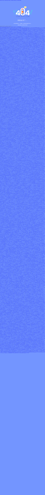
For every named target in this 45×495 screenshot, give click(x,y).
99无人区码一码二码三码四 (24, 250)
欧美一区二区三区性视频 (28, 96)
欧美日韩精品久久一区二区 (17, 162)
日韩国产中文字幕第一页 (5, 346)
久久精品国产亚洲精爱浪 (22, 343)
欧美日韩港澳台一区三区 (19, 251)
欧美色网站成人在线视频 (4, 275)
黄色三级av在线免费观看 (34, 27)
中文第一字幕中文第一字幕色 (17, 34)
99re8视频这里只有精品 (34, 75)
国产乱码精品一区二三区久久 (19, 175)
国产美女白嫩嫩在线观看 (36, 274)
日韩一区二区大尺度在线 (38, 320)
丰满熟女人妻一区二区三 (10, 36)
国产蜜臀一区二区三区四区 (19, 66)
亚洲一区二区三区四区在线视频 (41, 166)
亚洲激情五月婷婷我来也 (8, 330)
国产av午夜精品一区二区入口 (3, 92)
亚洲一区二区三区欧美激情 (40, 292)
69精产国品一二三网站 (13, 138)
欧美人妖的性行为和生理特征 (10, 92)
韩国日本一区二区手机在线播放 (18, 39)
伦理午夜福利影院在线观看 (5, 217)
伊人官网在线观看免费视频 (30, 237)
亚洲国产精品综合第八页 (11, 107)
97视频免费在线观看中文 (35, 100)
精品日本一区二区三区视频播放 (8, 258)
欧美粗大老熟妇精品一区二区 (12, 236)
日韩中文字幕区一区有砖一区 (27, 29)
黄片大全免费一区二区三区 (38, 253)
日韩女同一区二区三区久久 (26, 99)
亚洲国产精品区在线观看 (11, 216)
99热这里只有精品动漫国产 (29, 289)
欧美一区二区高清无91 (29, 252)
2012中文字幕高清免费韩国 (32, 236)
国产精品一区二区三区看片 (37, 89)
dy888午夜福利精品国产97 (24, 340)
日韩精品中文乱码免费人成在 (41, 70)
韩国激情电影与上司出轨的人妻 (37, 148)
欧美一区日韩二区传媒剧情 (26, 189)
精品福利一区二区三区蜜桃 (10, 89)
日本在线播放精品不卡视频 (18, 101)
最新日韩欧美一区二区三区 (40, 282)
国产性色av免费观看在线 (17, 224)
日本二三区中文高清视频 (30, 121)
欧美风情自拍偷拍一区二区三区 (16, 148)
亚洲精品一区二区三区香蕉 (11, 61)
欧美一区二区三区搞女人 (8, 141)
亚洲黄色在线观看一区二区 (19, 59)
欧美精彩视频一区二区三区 (36, 38)
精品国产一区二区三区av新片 (30, 101)
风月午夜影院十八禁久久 (31, 189)
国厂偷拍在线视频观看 (9, 310)
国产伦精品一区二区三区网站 (5, 309)
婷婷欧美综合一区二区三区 (24, 190)
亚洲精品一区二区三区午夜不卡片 (30, 156)
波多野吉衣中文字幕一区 (10, 44)
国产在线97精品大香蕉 (7, 329)
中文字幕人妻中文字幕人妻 (32, 35)
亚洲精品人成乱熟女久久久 (40, 76)
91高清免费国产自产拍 (40, 217)
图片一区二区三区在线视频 (28, 302)
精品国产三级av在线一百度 (29, 52)
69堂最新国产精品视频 (15, 324)
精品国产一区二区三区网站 (31, 120)
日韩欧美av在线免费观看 (9, 349)
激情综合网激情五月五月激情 (19, 300)
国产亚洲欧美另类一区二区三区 (14, 296)
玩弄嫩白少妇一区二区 (8, 138)
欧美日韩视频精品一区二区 (21, 44)
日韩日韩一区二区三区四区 (39, 200)
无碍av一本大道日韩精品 (8, 123)
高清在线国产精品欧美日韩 (16, 111)
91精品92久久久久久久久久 (13, 336)
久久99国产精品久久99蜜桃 (27, 44)
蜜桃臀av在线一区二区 (33, 103)
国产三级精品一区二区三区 (23, 212)
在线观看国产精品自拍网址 (34, 305)
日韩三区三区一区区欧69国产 (3, 147)
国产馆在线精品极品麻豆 (30, 132)
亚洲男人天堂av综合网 (5, 319)
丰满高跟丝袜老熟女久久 (25, 59)
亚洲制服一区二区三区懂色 (27, 53)
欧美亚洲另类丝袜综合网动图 (8, 293)
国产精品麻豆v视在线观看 (41, 168)
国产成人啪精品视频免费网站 (15, 41)
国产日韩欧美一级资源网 (19, 125)
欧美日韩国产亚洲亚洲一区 (17, 237)
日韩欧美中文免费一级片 (15, 279)
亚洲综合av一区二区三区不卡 (38, 295)
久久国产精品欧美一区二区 (34, 230)
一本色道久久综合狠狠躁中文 (41, 315)
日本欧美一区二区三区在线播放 (27, 258)
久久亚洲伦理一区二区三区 (35, 319)
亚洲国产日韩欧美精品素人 (41, 52)
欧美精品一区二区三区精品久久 (20, 231)
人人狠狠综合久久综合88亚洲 (5, 202)
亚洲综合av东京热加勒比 (14, 333)
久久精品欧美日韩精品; (17, 159)
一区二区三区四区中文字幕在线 (32, 204)
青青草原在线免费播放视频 (38, 179)
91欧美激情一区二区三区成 (16, 243)
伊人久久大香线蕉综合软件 (38, 65)
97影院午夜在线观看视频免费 (20, 329)
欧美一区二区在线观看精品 (8, 223)
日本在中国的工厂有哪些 (8, 154)
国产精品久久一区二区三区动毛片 (6, 79)
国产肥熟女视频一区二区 (28, 341)
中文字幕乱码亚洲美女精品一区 (35, 127)
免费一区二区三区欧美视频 (10, 279)
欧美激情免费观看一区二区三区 (8, 69)
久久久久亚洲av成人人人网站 (23, 267)
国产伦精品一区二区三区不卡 (25, 90)
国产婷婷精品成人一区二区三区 (29, 349)
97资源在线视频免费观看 (33, 257)
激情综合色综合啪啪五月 (27, 310)
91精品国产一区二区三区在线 (24, 120)
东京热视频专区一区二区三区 (25, 179)
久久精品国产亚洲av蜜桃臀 (22, 344)
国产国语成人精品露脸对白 (19, 113)
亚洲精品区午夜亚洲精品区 (31, 77)
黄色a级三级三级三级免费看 (28, 185)
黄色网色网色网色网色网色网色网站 (12, 251)
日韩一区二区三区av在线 (37, 106)
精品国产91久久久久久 (6, 298)
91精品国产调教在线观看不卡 (32, 219)
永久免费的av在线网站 (34, 86)
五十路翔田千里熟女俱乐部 (40, 73)
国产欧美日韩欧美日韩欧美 (10, 206)
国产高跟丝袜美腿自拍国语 (41, 158)
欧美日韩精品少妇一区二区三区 (39, 226)
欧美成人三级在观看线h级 (7, 99)
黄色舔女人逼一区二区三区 (12, 210)
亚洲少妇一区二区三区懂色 (15, 45)
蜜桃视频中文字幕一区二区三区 (10, 52)
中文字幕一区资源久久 (28, 107)
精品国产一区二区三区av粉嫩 (12, 309)
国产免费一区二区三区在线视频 (38, 233)
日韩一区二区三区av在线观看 (27, 152)
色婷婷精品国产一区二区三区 (23, 278)
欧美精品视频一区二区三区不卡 (38, 87)
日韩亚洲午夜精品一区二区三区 (29, 128)
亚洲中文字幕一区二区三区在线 (22, 137)
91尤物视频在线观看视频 (28, 313)
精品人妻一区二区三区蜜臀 (8, 182)
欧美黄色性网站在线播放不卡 (13, 135)
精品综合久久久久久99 (16, 137)
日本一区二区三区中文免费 (10, 58)
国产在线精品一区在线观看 (40, 245)
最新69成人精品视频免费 (26, 79)
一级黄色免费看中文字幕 (41, 127)
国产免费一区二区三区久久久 (27, 131)
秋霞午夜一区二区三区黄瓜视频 (39, 257)
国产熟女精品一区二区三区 (33, 154)
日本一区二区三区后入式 (42, 61)
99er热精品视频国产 (2, 133)
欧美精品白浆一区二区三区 (23, 72)
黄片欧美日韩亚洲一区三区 (31, 66)
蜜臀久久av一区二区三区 (32, 79)
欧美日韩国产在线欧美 (34, 244)
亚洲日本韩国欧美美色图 (32, 176)
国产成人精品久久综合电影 (16, 97)
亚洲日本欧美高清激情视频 (16, 56)
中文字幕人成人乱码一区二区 (39, 134)
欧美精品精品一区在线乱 (29, 168)
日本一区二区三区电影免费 (32, 99)
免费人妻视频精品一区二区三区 (11, 144)
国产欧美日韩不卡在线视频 (23, 195)
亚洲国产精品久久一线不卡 (14, 223)
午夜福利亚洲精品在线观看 (27, 226)
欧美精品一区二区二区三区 (39, 209)
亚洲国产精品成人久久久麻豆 (37, 339)
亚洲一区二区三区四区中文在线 (6, 149)
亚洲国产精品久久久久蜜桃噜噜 (14, 183)
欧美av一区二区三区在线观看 (13, 253)
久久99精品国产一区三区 (2, 154)
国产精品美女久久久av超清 (17, 334)
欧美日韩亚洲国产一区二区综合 (3, 97)
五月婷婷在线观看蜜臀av (13, 308)
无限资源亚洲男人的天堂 (39, 138)
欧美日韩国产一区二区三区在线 (20, 29)
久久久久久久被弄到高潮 (9, 209)
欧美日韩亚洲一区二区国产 (24, 156)
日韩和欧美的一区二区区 (9, 82)
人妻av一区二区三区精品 (35, 349)
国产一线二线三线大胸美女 (10, 111)
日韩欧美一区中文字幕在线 (14, 154)
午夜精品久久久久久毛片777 (25, 165)
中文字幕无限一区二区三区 (28, 231)
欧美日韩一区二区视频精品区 (5, 107)
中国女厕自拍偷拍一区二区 (18, 121)
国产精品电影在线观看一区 (26, 109)
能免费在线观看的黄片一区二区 (21, 241)
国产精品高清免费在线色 (18, 171)
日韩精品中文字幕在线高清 (8, 196)
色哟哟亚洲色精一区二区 (14, 42)
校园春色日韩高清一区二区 (15, 244)
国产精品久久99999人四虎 (41, 278)
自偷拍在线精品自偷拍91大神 (17, 106)
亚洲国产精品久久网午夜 (13, 188)
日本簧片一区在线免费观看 (4, 82)
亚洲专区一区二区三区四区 (25, 37)
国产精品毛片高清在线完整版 (19, 308)
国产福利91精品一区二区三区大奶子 (19, 35)
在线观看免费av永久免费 (30, 192)
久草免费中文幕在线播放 (7, 108)
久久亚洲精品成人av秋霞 (33, 68)
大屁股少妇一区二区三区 (29, 267)
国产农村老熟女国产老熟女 (41, 118)
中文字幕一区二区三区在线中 (5, 228)
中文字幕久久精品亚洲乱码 (32, 255)
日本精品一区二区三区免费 (3, 62)
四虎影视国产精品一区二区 (5, 145)
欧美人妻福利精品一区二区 (19, 164)
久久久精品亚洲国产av (39, 259)
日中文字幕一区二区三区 (22, 103)
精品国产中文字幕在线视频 (37, 188)
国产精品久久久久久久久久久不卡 (34, 92)
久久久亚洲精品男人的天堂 (38, 317)
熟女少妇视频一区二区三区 (8, 133)
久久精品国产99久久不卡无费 (28, 344)
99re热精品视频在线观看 (6, 165)
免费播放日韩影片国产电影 (31, 36)
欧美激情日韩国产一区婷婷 (3, 209)
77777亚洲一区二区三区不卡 (15, 27)
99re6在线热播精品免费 (16, 281)
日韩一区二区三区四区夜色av (28, 182)
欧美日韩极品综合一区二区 (32, 65)
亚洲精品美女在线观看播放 (32, 51)
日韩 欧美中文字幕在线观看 (14, 99)
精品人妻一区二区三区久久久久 (40, 276)
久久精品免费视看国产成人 (22, 285)
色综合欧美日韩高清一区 (26, 154)
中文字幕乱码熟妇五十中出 (3, 203)
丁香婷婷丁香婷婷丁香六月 (41, 289)
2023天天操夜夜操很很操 (13, 108)
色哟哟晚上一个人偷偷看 (4, 264)
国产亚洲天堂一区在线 (34, 72)
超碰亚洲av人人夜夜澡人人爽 (35, 63)
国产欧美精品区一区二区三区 (22, 96)
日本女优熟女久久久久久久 (25, 66)
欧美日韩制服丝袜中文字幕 (15, 209)
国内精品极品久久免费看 (13, 220)
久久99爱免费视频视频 (38, 90)
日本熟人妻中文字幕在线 (16, 93)
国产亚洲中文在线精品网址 (32, 197)
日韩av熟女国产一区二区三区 (13, 233)
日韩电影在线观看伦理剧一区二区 (35, 346)
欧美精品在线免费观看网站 (37, 190)
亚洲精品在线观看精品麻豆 (13, 329)
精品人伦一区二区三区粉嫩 (32, 233)
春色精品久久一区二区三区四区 (16, 94)
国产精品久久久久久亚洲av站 (9, 41)
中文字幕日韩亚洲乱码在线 (40, 196)
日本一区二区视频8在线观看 (37, 210)
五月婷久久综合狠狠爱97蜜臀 (16, 343)
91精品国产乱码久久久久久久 (37, 101)
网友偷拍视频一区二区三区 (17, 272)
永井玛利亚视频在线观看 (18, 32)
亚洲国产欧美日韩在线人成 (27, 68)
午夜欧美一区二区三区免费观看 (27, 133)
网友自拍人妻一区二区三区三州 (18, 288)
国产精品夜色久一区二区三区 (15, 158)
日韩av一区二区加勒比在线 (11, 118)
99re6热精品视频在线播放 (18, 75)
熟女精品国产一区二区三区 (14, 199)
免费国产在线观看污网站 (17, 319)
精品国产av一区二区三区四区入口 (37, 55)
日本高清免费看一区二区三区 (11, 35)
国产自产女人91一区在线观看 (10, 49)
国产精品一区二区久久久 (21, 82)
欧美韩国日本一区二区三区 (35, 334)
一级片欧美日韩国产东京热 (24, 117)
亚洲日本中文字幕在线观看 (15, 131)
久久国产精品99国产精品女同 (19, 65)
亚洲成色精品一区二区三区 (32, 316)
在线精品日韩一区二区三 (27, 271)
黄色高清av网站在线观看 (30, 340)
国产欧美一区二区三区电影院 (21, 292)
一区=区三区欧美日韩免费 (13, 259)
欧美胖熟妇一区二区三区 (30, 38)
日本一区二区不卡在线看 (21, 93)
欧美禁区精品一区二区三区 (6, 110)
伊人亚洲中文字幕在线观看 (29, 94)
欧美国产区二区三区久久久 (42, 267)
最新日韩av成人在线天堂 (28, 151)
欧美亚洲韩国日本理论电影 (35, 202)
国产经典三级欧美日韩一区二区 (28, 315)
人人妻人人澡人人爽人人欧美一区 (21, 214)
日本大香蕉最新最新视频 (11, 281)
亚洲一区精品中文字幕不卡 (7, 259)
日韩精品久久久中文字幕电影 (14, 230)
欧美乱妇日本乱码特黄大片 (36, 212)
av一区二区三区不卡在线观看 (19, 259)
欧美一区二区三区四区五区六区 (39, 32)
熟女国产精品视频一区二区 (14, 197)
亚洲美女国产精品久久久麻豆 (7, 109)
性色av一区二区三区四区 (14, 258)
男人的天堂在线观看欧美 (41, 100)
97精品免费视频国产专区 (5, 238)
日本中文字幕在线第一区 (2, 214)
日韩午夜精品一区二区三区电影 (12, 179)
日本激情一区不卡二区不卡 (30, 157)
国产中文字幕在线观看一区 (17, 240)
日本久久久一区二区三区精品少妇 (8, 45)
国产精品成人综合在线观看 (5, 166)
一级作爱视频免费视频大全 (12, 234)
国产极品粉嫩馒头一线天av (16, 114)
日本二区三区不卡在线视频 (33, 82)
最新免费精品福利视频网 (35, 261)
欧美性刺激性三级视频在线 (10, 127)
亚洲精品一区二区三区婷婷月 (36, 254)
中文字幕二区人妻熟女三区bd (29, 41)
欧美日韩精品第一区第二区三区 (17, 49)
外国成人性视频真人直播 (36, 172)
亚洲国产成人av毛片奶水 (14, 182)
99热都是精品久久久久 (17, 185)
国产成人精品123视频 (42, 36)
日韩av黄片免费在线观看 (23, 80)
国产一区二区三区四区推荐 (7, 125)
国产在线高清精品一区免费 (22, 341)
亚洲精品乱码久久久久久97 (29, 322)
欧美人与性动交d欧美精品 (18, 261)
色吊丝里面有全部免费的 (10, 302)
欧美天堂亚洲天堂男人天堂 (19, 87)
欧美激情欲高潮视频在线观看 (9, 128)
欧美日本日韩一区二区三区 (41, 312)
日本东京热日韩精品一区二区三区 (12, 164)
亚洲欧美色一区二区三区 (28, 244)
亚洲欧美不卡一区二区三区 (40, 27)
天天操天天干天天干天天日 (5, 120)
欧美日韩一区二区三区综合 (29, 206)
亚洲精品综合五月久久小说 (13, 161)
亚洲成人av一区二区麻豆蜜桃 (7, 245)
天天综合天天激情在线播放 (20, 333)
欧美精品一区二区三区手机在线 (36, 298)
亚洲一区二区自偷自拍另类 (32, 333)
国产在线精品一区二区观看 (4, 86)
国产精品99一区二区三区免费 (28, 213)
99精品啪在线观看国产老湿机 (33, 196)
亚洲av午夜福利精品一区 (40, 41)
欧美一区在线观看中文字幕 (28, 92)
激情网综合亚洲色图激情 (15, 305)
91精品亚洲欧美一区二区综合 (30, 188)
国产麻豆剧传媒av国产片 (13, 196)
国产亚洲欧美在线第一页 (7, 220)
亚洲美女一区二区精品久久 (20, 230)
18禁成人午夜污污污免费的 (32, 330)
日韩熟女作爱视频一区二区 (19, 253)
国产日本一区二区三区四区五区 (12, 65)
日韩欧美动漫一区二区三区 (10, 97)
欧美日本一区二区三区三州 (28, 214)
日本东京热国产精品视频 (18, 165)
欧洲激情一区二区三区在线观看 (30, 216)
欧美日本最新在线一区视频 (5, 276)
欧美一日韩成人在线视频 (37, 308)
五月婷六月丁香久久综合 (38, 333)
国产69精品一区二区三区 (39, 199)
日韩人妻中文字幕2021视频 (8, 292)
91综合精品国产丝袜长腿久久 (25, 204)
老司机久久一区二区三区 (30, 55)
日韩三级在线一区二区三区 (5, 322)
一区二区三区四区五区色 (17, 157)
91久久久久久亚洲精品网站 (29, 72)
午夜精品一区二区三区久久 (7, 176)
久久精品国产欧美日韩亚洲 (11, 250)
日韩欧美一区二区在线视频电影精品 (34, 70)
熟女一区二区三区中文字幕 (25, 210)
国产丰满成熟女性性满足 (19, 179)
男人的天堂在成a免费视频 (36, 228)
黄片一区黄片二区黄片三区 (10, 243)
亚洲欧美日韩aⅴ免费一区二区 (25, 251)
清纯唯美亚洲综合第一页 (27, 241)
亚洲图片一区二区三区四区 (13, 113)
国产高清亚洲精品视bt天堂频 (24, 106)
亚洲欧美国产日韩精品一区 (19, 248)
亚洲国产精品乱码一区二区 (28, 27)
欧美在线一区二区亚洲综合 (6, 216)
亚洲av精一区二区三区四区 (37, 117)
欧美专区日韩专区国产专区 (37, 299)
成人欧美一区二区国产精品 (8, 134)
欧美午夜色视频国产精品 (40, 69)
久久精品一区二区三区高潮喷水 (20, 79)
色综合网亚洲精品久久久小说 (28, 63)
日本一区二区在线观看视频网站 (28, 145)
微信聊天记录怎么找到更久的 (30, 162)
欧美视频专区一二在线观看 (6, 189)
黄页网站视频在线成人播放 (36, 340)
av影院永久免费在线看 (30, 298)
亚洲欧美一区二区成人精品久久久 (39, 68)
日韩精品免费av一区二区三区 (40, 45)
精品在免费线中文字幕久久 (35, 343)
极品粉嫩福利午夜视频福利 (5, 106)
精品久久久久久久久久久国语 (36, 237)
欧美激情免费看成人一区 (35, 286)
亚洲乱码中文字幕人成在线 (20, 226)
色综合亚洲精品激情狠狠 (11, 104)
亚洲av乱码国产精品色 (40, 183)
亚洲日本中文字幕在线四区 (6, 190)
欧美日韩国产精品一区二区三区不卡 (27, 312)
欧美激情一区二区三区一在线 (19, 236)
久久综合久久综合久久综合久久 (32, 32)
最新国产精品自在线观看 (17, 61)
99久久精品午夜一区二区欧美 (8, 42)
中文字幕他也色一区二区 (15, 265)
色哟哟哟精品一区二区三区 (22, 86)
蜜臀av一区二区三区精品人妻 (29, 56)
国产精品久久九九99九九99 (25, 309)
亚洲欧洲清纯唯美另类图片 (36, 132)
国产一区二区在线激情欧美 (32, 223)
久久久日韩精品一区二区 (42, 238)
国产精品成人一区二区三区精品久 (29, 148)
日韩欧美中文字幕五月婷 (36, 323)
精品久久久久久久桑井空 (12, 90)
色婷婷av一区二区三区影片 (32, 155)
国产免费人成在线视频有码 (15, 134)
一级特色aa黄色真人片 (9, 275)
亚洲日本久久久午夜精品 (12, 300)
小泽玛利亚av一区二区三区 (30, 61)
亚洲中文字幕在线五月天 (23, 148)
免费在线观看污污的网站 (31, 172)
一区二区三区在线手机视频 (26, 175)
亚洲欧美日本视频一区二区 (9, 214)
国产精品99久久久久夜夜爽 (39, 164)
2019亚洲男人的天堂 (5, 117)
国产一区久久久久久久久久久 (33, 141)
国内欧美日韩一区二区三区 (15, 82)
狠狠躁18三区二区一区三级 (24, 261)
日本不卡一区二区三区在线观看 (36, 250)
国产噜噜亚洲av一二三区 (35, 41)
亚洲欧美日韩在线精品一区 (7, 168)
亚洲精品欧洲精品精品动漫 (20, 199)
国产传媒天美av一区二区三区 (22, 114)
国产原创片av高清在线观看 (5, 37)
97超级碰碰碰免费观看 (3, 94)
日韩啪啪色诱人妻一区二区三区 (3, 268)
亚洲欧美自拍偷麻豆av (37, 269)
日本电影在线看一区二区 (20, 186)
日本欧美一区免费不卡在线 (22, 221)
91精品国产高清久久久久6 (33, 149)
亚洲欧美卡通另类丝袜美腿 (41, 202)
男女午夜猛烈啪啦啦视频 (8, 333)
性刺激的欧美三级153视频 (14, 247)
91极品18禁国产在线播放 (11, 260)
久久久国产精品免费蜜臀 (10, 323)
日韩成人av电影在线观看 (24, 110)
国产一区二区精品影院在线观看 (23, 48)
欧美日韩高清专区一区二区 (32, 109)
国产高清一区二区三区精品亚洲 (32, 175)
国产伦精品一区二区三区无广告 (33, 131)
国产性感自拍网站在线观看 (30, 110)
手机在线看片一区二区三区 (20, 197)
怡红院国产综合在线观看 (36, 34)
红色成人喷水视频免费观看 (42, 243)
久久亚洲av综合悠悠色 (4, 310)
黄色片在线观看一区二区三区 (17, 80)
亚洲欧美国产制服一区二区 (38, 251)
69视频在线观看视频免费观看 (16, 83)
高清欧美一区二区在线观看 (24, 334)
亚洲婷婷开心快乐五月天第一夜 (26, 320)
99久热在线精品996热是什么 (39, 62)
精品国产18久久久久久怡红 (38, 79)
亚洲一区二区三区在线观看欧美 (31, 39)
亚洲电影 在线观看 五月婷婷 (22, 27)
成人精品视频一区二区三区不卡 (25, 32)
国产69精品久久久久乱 (41, 346)
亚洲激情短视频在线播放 (35, 291)
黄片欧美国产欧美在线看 (11, 48)
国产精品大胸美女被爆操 (17, 212)
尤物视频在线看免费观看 (20, 109)
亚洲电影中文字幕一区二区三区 (3, 286)
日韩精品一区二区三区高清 (19, 31)
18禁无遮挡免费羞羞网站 (15, 327)
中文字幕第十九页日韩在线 (32, 108)
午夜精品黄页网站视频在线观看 (26, 116)
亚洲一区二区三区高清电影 (29, 351)
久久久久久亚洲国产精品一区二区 (34, 207)
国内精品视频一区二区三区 (9, 244)
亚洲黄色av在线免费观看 (21, 68)
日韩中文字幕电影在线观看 (22, 286)
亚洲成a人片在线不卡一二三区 (40, 313)
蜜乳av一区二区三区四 (4, 274)
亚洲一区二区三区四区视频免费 (10, 140)
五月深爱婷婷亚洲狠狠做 (23, 75)
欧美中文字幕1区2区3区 (29, 202)
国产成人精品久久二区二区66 (19, 234)
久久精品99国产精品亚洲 (9, 147)
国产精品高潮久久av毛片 (38, 161)
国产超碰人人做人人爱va (34, 133)
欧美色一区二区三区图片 (3, 285)
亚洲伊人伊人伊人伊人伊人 (16, 145)
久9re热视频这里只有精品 (18, 340)
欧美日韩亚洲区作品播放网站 (25, 51)
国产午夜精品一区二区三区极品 (15, 203)
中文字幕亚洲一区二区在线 (20, 149)
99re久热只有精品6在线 (27, 276)
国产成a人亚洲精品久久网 (33, 44)
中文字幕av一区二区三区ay (13, 172)
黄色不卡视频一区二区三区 (28, 229)
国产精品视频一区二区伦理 (35, 289)
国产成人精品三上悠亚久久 (20, 303)
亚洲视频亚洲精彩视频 (24, 28)
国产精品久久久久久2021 (5, 151)
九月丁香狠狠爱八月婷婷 (41, 240)
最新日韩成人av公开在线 (10, 38)
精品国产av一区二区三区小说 (31, 295)
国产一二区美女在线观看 (34, 45)
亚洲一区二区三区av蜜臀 (3, 131)
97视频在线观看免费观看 (38, 37)
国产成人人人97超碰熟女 (27, 279)
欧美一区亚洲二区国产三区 (33, 123)
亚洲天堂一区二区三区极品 (38, 271)
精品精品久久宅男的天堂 (37, 162)
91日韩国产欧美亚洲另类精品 (30, 34)
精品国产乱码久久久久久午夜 (36, 147)
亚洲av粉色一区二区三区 (25, 336)
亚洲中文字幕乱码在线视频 (34, 258)
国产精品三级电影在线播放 (21, 279)
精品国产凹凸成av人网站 (18, 254)
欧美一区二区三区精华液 (4, 195)
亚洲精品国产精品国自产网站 (5, 240)
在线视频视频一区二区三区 (28, 127)
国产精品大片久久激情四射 (6, 66)
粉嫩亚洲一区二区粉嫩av (8, 53)
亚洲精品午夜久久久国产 (11, 100)
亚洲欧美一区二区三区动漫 (39, 58)
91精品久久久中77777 (41, 104)
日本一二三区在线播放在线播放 (26, 138)
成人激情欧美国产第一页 (29, 319)
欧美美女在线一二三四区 (22, 271)
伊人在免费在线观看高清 (10, 56)
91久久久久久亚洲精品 (37, 51)
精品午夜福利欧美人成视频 (4, 302)
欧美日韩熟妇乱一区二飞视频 (7, 200)
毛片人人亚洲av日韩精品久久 (9, 265)
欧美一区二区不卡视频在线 (28, 293)
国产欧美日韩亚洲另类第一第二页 (27, 149)
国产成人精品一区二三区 (10, 137)
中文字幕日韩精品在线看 (17, 166)
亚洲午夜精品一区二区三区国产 (40, 96)
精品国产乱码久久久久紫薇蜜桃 (32, 90)
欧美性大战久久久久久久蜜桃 (34, 296)
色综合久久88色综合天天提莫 (29, 224)
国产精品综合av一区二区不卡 (30, 274)
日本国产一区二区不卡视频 (30, 238)
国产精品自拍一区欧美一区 (36, 238)
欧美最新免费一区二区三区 (6, 31)
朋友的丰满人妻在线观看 (7, 172)
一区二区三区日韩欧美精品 (41, 350)
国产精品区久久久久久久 (41, 28)
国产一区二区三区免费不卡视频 (21, 62)
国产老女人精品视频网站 (36, 159)
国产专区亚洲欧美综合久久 (34, 292)
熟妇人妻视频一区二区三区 (24, 192)
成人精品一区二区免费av (31, 251)
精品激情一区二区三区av (32, 306)
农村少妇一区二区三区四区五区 (26, 200)
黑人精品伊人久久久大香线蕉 (27, 124)
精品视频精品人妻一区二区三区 (6, 90)
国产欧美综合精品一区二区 (25, 234)
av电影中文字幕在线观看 (23, 89)
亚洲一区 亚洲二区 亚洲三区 (40, 86)
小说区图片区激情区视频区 (25, 255)
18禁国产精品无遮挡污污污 (31, 31)
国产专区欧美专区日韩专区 (11, 162)
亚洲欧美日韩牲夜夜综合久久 (21, 293)
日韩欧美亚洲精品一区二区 (20, 176)
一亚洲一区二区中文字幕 (10, 80)
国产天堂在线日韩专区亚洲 (10, 286)
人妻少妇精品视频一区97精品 (36, 130)
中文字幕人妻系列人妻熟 (26, 197)
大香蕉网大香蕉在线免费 (4, 36)
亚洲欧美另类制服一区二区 (37, 216)
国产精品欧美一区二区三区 (4, 127)
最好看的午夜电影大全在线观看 (18, 260)
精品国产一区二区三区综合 (34, 97)
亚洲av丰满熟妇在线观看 (32, 269)
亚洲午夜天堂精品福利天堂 (32, 178)
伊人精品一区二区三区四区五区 (9, 285)
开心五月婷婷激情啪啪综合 (36, 121)
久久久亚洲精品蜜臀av (14, 241)
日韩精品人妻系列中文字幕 (31, 49)
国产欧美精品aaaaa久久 (41, 319)
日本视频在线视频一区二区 (5, 56)
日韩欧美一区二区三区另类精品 (22, 244)
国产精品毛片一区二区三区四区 (23, 36)
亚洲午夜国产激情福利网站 (11, 39)
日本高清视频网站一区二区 (24, 157)
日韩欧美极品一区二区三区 (41, 80)
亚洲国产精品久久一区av (27, 193)
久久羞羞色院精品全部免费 (24, 100)
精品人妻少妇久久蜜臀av (13, 133)
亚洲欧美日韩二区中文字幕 (26, 65)
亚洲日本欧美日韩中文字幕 (8, 51)
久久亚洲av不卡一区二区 (23, 151)
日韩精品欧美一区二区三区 (40, 97)
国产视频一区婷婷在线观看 (22, 229)
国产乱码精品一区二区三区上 (9, 327)
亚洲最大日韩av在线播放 (34, 151)
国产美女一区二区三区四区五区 (21, 45)
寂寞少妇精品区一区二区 (29, 195)
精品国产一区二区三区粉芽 (20, 312)
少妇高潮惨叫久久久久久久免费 (8, 70)
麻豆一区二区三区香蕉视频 (25, 260)
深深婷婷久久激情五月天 (22, 245)
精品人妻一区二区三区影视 (6, 224)
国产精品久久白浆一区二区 (12, 192)
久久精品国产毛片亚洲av (11, 28)
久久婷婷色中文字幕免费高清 (5, 251)
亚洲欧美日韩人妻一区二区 (35, 220)
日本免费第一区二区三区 (4, 140)
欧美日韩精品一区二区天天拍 (26, 248)
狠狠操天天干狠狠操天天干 (18, 120)
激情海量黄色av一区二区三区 (12, 31)
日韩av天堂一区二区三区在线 (16, 128)
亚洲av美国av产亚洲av (37, 59)
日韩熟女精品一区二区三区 (24, 237)
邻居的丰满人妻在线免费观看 (20, 196)
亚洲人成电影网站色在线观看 (19, 90)
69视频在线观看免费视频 (9, 193)
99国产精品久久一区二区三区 (11, 130)
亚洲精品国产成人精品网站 (19, 110)
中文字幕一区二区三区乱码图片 (20, 135)
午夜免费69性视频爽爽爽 (7, 336)
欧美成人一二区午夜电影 (29, 278)
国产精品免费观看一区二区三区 (3, 344)
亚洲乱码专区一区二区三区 (34, 313)
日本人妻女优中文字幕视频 (38, 197)
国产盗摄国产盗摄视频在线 (28, 257)
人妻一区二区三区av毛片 (6, 55)
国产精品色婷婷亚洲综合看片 (20, 53)
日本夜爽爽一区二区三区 (13, 171)
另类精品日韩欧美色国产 (25, 172)
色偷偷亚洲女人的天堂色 (6, 104)
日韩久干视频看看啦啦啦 (41, 137)
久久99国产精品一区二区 (21, 92)
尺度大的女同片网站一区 (18, 252)
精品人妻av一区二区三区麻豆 (30, 147)
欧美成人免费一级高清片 (18, 192)
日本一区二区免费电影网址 (22, 76)
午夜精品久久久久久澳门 (36, 288)
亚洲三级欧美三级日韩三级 (19, 295)
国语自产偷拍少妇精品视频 (12, 340)
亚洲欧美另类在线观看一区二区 (38, 248)
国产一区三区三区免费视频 (34, 282)
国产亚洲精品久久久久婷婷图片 (23, 61)
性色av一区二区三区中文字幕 (23, 159)
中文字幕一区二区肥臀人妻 (19, 255)
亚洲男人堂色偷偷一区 (39, 258)
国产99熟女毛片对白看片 (17, 322)
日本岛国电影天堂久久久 (14, 186)
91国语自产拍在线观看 (10, 114)
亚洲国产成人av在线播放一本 (7, 188)
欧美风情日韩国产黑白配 (33, 62)
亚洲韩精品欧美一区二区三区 (39, 303)
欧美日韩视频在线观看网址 (36, 61)
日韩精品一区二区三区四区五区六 (16, 89)
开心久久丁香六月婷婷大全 (15, 73)
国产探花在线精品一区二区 (23, 107)
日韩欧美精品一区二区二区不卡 (15, 262)
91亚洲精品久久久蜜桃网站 (23, 291)
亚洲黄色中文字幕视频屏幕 (9, 213)
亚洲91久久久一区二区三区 (5, 121)
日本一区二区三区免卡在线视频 (32, 171)
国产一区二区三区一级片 (18, 161)
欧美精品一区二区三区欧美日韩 (28, 332)
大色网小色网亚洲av (30, 140)
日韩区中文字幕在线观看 (14, 214)
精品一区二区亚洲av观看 (5, 100)
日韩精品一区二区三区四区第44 (33, 73)
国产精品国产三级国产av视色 (12, 298)
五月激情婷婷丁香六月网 (39, 103)
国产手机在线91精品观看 (21, 70)
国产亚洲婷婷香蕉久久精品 (26, 330)
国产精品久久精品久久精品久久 (34, 214)
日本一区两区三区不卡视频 (31, 165)
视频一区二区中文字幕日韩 (32, 253)
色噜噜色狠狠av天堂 (33, 271)
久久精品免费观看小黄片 (18, 188)
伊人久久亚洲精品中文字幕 (18, 190)
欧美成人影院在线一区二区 (4, 206)
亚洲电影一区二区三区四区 (4, 193)
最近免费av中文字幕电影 (29, 220)
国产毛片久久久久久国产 (23, 220)
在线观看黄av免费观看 (22, 185)
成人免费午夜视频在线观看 (25, 253)
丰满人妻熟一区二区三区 (14, 313)
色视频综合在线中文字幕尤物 (3, 262)
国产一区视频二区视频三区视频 (25, 171)
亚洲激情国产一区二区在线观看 (10, 284)
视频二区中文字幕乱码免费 (33, 29)
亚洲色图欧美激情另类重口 (25, 140)
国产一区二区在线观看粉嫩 (7, 269)
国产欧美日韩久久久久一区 (34, 96)
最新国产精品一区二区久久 (20, 124)
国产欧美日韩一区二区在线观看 (21, 324)
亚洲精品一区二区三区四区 (6, 260)
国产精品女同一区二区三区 (23, 350)
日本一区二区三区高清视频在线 (21, 63)
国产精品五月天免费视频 (36, 110)
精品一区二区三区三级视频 (5, 137)
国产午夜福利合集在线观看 (13, 77)
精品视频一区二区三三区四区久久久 (12, 255)
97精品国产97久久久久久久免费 (29, 183)
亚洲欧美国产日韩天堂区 (6, 63)
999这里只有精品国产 (21, 131)
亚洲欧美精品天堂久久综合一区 (15, 76)
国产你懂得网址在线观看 (35, 128)
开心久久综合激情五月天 (8, 68)
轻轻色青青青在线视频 (26, 46)
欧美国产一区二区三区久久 (21, 347)
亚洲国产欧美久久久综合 (8, 183)
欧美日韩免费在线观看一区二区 (18, 37)
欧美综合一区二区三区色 (33, 58)
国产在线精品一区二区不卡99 (35, 312)
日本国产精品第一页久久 (12, 254)
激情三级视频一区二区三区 (21, 141)
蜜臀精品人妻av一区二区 (38, 35)
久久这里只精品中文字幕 (13, 317)
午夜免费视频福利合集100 (4, 58)
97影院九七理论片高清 (15, 44)
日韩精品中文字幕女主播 (9, 221)
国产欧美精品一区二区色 (32, 310)
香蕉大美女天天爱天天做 (20, 209)
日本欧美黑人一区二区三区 (40, 229)
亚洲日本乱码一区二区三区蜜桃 (34, 243)
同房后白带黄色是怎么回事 (28, 272)
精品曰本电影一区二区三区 (5, 96)
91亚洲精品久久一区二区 (39, 175)
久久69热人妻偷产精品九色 (14, 124)
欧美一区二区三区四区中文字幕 (13, 149)
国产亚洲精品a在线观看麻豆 (40, 329)
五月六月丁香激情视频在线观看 (4, 250)
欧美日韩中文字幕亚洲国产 (14, 109)
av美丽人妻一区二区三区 (22, 58)
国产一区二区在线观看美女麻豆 (37, 49)
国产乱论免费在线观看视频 (3, 27)
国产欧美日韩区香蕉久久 (21, 73)
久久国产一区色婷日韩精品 (41, 42)
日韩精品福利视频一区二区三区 (38, 300)
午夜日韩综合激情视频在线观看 (6, 303)
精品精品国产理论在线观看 (38, 178)
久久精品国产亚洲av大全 (41, 291)
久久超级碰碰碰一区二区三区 (11, 278)
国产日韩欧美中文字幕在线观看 (4, 35)
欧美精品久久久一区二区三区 (37, 77)
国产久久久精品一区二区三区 (21, 268)
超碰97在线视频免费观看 (29, 75)
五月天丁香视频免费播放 (33, 231)
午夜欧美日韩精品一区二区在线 (3, 72)
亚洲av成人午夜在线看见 (23, 166)
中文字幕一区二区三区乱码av (22, 351)
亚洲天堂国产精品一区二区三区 (22, 173)
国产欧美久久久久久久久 (28, 262)
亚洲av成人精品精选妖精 (28, 166)
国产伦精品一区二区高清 (26, 275)
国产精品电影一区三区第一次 (16, 274)
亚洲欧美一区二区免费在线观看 (34, 93)
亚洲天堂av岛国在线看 (5, 34)
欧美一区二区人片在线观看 (3, 93)
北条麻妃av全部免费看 (11, 202)
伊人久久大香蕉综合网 (28, 203)
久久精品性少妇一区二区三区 (24, 49)
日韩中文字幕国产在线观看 (35, 350)
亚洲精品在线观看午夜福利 (37, 234)
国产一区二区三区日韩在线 (40, 305)
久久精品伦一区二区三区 (24, 227)
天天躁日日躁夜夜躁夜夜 (14, 231)
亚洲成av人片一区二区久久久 (13, 87)
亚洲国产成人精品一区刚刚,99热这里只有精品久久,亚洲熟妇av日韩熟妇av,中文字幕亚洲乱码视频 (10, 0)
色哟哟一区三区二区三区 (42, 340)
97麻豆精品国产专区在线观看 (28, 42)
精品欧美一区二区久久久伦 (41, 272)
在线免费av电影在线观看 (6, 234)
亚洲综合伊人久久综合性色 (31, 59)
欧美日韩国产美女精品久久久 (11, 157)
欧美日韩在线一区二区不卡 (3, 142)
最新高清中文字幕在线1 (6, 132)
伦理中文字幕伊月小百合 (34, 203)
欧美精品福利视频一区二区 (5, 38)
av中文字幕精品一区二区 (16, 92)
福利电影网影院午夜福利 (18, 168)
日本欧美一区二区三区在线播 (12, 32)
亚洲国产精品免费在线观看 (4, 148)
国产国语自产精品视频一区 (35, 217)
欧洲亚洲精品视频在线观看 (13, 125)
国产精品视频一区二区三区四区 (15, 229)
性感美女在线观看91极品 (7, 171)
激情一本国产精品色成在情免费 (14, 123)
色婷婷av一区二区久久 (19, 55)
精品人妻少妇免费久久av (16, 271)
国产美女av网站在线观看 (36, 173)
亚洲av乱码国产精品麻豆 (38, 53)
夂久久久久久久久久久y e (39, 348)
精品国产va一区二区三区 (29, 118)
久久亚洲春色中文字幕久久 (15, 282)
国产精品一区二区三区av (20, 330)
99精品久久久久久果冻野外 (14, 330)
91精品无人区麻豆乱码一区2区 (18, 250)
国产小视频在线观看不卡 (38, 123)
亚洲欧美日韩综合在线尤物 (12, 66)
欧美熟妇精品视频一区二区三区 (16, 72)
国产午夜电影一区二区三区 (21, 123)
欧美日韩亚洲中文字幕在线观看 (15, 213)
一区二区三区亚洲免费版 (19, 51)
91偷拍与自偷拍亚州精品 (15, 275)
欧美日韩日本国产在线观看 (6, 48)
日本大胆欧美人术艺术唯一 (18, 156)
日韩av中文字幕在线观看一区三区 (21, 313)
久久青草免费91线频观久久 (14, 152)
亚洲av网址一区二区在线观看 (29, 80)
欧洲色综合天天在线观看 (24, 101)
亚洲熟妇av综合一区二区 (13, 51)
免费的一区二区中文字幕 (13, 306)
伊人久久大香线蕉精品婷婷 (8, 247)
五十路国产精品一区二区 (11, 319)
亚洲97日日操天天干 (18, 220)
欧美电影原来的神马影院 (41, 326)
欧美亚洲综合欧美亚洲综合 (11, 106)
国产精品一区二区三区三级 (10, 148)
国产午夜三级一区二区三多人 (35, 326)
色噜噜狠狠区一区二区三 (5, 118)
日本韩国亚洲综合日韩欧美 (4, 343)
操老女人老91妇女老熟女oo (38, 156)
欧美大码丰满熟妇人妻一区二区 (32, 199)
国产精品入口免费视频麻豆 (3, 244)
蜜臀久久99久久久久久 (10, 276)
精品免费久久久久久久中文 (33, 241)
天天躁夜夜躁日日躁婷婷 (30, 261)
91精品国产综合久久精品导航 (24, 38)
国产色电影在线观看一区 (39, 44)
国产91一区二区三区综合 (11, 240)
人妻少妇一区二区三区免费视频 (19, 189)
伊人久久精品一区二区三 (12, 156)
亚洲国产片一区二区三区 (42, 157)
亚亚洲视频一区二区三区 (13, 59)
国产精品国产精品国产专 (35, 80)
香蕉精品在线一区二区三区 (33, 138)
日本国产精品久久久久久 (2, 265)
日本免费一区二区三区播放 (35, 166)
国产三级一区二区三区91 (36, 28)
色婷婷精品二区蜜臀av (17, 278)
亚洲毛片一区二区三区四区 (16, 346)
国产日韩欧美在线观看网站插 (3, 243)
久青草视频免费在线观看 (16, 285)
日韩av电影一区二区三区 (39, 347)
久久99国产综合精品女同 (24, 168)
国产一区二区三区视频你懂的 (38, 193)
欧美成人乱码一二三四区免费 (23, 319)
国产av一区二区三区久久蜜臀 (30, 159)
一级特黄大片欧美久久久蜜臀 (29, 114)
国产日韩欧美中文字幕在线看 (32, 46)
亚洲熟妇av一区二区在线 (5, 80)
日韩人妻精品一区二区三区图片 (18, 28)
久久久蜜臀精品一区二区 (16, 107)
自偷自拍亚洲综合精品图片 (6, 348)
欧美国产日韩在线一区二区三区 (40, 82)
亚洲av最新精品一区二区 (16, 58)
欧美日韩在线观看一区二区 (30, 104)
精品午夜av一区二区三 (30, 250)
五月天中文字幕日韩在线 (35, 52)
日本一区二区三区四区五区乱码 (31, 37)
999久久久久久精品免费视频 (27, 73)
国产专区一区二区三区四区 (9, 46)
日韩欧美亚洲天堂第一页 (29, 240)
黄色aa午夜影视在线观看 (20, 247)
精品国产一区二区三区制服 (12, 299)
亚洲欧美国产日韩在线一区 (33, 124)
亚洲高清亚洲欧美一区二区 (26, 108)
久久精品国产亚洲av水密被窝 (8, 326)
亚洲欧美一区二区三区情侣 (9, 339)
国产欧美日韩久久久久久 (33, 209)
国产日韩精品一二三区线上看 (5, 236)
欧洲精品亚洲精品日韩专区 (20, 316)
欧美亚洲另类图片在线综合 (3, 229)
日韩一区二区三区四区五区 (33, 186)
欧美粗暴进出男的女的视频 (41, 281)
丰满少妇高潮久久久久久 (25, 31)
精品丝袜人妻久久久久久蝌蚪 (30, 106)
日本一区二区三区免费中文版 (23, 56)
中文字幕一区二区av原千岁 (4, 111)
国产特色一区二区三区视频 (8, 29)
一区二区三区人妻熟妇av (15, 268)
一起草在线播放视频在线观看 (23, 240)
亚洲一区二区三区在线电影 (5, 114)
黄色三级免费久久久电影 (11, 334)
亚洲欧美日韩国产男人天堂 (33, 164)
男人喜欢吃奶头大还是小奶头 (35, 272)
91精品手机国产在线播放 (24, 188)
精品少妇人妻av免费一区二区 (11, 212)
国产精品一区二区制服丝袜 (28, 111)
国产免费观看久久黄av (36, 284)
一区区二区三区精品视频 (13, 337)
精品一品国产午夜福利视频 (42, 92)
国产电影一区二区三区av (40, 203)
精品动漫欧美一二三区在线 (34, 107)
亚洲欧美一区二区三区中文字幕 (18, 140)
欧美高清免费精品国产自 (35, 118)
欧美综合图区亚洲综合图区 (4, 324)
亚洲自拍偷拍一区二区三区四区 (12, 55)
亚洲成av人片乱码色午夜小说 (11, 121)
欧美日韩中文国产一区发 (41, 264)
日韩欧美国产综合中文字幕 (29, 217)
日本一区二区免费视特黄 (22, 213)
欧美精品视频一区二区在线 (17, 350)
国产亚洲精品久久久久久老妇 (16, 142)
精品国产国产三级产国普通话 (37, 120)
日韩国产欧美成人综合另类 (36, 337)
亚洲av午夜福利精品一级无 (42, 212)
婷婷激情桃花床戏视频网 (5, 272)
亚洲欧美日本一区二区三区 (23, 118)
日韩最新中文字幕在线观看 (24, 130)
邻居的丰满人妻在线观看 (28, 45)
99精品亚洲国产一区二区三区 (16, 323)
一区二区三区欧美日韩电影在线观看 (16, 339)
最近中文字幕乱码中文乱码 (24, 284)
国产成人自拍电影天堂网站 (23, 228)
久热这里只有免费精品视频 (25, 144)
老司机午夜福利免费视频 (27, 134)
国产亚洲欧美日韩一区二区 (37, 31)
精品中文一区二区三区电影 (26, 35)
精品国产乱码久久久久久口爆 (37, 260)
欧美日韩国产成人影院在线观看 (16, 195)
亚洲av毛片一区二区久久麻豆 (26, 176)
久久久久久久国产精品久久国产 (9, 83)
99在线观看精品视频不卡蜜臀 (21, 305)
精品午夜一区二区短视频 (40, 131)
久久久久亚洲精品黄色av (16, 173)
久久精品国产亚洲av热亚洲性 (30, 284)
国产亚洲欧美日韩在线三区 (17, 284)
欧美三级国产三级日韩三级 (22, 128)
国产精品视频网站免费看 (10, 72)
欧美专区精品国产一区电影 (38, 152)
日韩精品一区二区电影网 (10, 289)
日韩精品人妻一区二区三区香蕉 (35, 285)
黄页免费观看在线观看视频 (7, 227)
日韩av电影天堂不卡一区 (38, 154)
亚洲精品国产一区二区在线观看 (39, 46)
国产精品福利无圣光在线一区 (15, 70)
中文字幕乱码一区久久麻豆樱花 (26, 186)
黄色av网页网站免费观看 (22, 111)
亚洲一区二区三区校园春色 (41, 213)
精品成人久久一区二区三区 (25, 39)
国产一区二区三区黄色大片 (16, 103)
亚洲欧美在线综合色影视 (35, 169)
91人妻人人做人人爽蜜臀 (7, 248)
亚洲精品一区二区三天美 (39, 230)
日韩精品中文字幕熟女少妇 (41, 63)
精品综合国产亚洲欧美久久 (39, 124)
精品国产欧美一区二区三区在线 (12, 165)
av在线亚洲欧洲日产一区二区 (19, 108)
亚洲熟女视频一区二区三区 (23, 94)
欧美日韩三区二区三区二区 (26, 199)
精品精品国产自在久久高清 (10, 351)
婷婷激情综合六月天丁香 (31, 87)
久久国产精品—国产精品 (27, 245)
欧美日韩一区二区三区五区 (16, 86)
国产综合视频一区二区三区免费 (6, 337)
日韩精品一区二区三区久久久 (39, 293)
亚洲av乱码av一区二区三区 (38, 330)
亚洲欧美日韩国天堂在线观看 (27, 135)
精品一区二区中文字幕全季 (17, 217)
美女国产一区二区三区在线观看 (29, 323)
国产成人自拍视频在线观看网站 (38, 306)
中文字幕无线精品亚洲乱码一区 (4, 61)
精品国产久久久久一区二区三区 (4, 39)
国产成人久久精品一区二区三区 (11, 75)
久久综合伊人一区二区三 (30, 210)
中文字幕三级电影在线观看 (6, 179)
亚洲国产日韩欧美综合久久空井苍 (30, 89)
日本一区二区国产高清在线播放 (25, 348)
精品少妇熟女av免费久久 (28, 137)
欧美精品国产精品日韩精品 (15, 310)
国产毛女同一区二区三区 (16, 276)
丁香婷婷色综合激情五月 (41, 140)
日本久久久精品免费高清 (17, 48)
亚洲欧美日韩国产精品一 (23, 52)
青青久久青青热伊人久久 (2, 41)
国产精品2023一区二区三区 (13, 200)
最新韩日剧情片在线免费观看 (12, 110)
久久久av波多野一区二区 (41, 351)
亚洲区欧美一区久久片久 (35, 168)
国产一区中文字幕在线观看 (28, 296)
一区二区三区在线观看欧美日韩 (36, 224)
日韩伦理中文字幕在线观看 (27, 347)
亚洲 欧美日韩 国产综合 (33, 320)
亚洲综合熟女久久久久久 (4, 52)
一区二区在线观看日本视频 (23, 289)
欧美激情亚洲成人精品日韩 (37, 327)
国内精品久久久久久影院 (10, 173)
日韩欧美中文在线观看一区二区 (30, 117)
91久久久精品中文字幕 (22, 97)
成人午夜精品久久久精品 (11, 237)
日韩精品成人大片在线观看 (24, 299)
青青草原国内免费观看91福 (30, 227)
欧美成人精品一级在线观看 (3, 103)
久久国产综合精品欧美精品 (9, 347)
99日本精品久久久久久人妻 (24, 132)
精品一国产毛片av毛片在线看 (17, 52)
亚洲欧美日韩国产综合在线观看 (30, 228)
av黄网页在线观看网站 (7, 77)
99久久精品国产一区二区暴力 (21, 282)
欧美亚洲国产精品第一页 (37, 39)
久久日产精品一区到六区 (37, 155)
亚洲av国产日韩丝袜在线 (29, 100)
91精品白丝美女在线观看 (38, 204)
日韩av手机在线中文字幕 (39, 29)
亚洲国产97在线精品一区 (14, 62)
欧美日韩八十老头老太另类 (24, 252)
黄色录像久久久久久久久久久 (6, 155)
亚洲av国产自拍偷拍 (15, 257)
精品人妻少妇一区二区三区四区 (25, 219)
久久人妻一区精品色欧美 (26, 233)
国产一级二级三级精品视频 (33, 53)
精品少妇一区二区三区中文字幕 (38, 336)
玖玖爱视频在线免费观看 (4, 221)
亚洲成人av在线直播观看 (2, 158)
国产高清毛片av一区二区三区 (21, 257)
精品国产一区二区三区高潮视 (9, 257)
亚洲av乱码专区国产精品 (9, 62)
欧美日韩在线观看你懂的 (14, 226)
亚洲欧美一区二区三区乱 (19, 99)
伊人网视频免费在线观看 (15, 332)
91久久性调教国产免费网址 (36, 114)
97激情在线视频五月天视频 (9, 305)
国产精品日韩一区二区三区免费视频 (13, 63)
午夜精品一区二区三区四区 (22, 262)
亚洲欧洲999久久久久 (11, 145)
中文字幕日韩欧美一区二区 (21, 315)
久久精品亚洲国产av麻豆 (41, 214)
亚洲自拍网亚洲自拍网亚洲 (9, 131)
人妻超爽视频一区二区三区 (11, 37)
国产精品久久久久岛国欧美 (27, 82)
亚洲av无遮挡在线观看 (22, 145)
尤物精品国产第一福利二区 (28, 265)
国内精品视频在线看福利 (33, 135)
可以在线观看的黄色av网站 (32, 179)
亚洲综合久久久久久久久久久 (28, 326)
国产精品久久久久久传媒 (41, 145)
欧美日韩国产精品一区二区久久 (25, 178)
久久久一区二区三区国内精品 (28, 86)
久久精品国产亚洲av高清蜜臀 (12, 252)
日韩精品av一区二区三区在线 (30, 48)
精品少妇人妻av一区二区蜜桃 (42, 128)
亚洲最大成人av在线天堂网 (3, 138)
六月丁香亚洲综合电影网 (34, 195)
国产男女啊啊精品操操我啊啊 (7, 230)
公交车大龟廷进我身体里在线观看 (25, 306)
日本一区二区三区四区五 (9, 320)
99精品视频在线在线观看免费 (26, 196)
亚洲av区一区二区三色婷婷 (23, 216)
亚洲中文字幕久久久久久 (35, 104)
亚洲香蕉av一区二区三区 (16, 351)
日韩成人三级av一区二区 (7, 87)
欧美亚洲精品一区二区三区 (4, 44)
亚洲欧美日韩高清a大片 (23, 217)
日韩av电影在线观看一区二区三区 (14, 141)
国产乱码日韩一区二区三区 (26, 113)
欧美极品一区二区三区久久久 (17, 100)
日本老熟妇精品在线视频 (28, 76)
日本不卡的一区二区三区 (41, 182)
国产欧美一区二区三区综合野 (16, 221)
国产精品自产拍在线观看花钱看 (7, 124)
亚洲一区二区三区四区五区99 (17, 202)
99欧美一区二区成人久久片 (4, 75)
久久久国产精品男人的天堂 (24, 104)
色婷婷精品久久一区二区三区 (29, 291)
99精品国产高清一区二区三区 (19, 116)
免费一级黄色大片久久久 (24, 238)
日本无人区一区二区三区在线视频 (21, 42)
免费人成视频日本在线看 (20, 46)
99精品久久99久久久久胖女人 (5, 261)
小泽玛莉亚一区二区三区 (9, 195)
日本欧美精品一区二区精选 (19, 309)
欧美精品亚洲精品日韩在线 (12, 155)
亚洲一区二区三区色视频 (14, 53)
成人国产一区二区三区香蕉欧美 (16, 36)
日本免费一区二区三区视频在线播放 (15, 245)
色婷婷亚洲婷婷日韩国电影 (20, 152)
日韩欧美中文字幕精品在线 (25, 55)
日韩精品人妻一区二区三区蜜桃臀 (20, 133)
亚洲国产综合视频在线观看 (34, 76)
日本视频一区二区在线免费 (24, 34)
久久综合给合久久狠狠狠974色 (9, 93)
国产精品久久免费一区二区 (26, 87)
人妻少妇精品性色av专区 (6, 28)
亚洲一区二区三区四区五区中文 (4, 267)
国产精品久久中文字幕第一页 (5, 32)
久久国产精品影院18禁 (9, 86)
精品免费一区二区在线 (6, 210)
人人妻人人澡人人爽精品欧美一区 (41, 221)
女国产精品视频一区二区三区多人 (17, 38)
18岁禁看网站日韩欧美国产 (9, 226)
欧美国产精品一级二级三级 (9, 27)
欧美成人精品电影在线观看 (35, 252)
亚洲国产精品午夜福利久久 (36, 192)
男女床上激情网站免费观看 (40, 72)
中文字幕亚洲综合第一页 (40, 268)
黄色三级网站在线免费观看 (16, 344)
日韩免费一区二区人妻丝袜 (13, 132)
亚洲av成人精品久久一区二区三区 (11, 101)
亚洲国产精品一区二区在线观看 (9, 207)
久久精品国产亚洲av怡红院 (8, 316)
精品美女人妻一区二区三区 (33, 116)
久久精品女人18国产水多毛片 (15, 169)
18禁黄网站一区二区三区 (38, 109)
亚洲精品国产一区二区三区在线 (20, 182)
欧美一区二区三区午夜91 (19, 178)
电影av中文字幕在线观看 (41, 121)
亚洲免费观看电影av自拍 (41, 206)
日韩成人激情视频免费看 (17, 118)
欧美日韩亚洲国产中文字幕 (19, 204)
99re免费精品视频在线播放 (37, 36)
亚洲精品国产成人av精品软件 (6, 161)
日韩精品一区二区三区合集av (9, 103)
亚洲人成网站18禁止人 (16, 96)
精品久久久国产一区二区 (36, 48)
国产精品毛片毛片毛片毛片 (30, 28)
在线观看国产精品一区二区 (29, 83)
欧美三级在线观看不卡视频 (20, 233)
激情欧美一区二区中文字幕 (35, 42)
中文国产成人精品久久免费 (23, 83)
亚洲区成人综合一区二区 (27, 58)
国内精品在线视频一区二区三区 (28, 69)
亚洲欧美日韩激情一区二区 (16, 341)
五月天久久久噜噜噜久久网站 (22, 41)
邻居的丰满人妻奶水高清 (14, 320)
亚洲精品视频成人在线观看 (42, 252)
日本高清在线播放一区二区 (30, 337)
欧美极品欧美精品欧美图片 (36, 56)
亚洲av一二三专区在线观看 (17, 104)
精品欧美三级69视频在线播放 (29, 142)
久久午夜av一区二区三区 (27, 123)
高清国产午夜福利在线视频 (4, 49)
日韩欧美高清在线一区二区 (25, 77)
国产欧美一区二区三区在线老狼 (29, 173)
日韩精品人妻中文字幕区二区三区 (7, 296)
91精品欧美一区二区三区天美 (41, 75)
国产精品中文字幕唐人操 (35, 240)
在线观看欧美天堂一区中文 (11, 34)
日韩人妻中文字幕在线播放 (39, 176)
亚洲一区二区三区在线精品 (5, 144)
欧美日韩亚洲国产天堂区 (10, 346)
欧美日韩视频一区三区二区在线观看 (22, 169)
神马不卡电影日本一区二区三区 (25, 161)
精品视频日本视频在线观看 (34, 111)
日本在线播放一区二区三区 (26, 333)
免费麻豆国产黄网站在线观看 (13, 176)
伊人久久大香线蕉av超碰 (22, 127)
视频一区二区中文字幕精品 (35, 322)
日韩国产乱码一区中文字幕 (32, 300)
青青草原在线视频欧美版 (27, 324)
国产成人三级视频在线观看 (9, 76)
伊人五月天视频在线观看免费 (21, 265)
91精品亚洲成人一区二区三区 (7, 59)
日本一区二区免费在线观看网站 (14, 68)
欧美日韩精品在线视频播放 (40, 149)
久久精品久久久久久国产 (27, 62)
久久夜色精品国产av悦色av (6, 178)
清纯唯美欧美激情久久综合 (13, 79)
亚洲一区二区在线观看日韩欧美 (12, 178)
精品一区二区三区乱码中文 (22, 296)
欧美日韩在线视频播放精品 (28, 103)
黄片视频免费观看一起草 (11, 185)
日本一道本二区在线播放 (27, 141)
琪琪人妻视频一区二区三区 (38, 99)
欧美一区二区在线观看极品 (6, 252)
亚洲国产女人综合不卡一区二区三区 (4, 159)
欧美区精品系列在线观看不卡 (41, 94)
